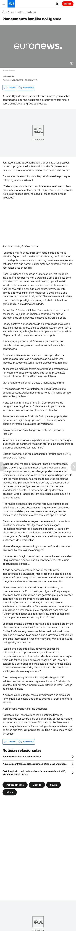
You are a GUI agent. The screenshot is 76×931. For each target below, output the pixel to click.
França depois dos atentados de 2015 (22, 756)
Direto (67, 3)
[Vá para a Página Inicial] (11, 3)
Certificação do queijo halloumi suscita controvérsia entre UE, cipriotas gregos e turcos (34, 772)
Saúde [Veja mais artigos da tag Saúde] (53, 784)
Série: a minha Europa (26, 12)
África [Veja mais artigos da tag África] (9, 792)
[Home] (3, 12)
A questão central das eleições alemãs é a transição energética (35, 764)
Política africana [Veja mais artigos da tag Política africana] (15, 784)
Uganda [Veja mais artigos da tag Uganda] (37, 784)
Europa (11, 12)
